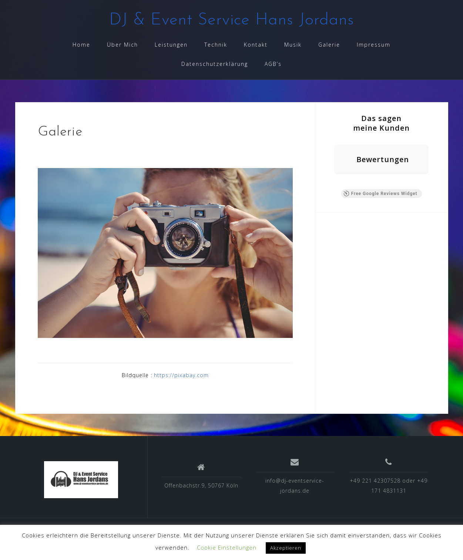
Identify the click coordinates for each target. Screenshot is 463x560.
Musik (293, 44)
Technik (215, 44)
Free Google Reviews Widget (380, 194)
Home (81, 44)
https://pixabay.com (181, 375)
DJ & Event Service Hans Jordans (231, 20)
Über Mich (122, 44)
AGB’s (273, 63)
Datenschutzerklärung (214, 63)
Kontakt (256, 44)
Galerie (329, 44)
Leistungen (171, 44)
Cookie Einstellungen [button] (226, 547)
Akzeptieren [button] (285, 547)
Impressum (373, 44)
